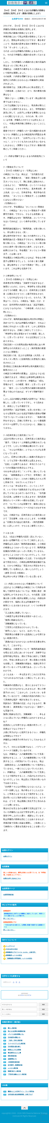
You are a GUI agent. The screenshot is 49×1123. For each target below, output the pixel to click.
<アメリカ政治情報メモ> (16, 1034)
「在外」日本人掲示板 (15, 1040)
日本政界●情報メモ (14, 1037)
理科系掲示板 (12, 1056)
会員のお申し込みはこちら (12, 878)
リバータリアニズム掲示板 (16, 1043)
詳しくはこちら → (9, 918)
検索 (43, 1004)
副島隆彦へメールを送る (14, 955)
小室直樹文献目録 (14, 1062)
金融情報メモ (12, 1059)
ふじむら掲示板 (13, 1068)
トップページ (10, 946)
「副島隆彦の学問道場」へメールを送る (19, 958)
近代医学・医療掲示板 (15, 1065)
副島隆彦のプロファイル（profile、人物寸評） (21, 952)
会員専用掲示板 (8, 894)
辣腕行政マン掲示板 (14, 1071)
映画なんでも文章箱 (14, 1050)
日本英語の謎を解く (14, 1046)
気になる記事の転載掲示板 (16, 1031)
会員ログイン (7, 856)
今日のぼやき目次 (12, 949)
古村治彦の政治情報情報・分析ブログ (20, 1094)
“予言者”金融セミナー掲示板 (17, 1074)
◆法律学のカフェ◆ (14, 1053)
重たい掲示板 (12, 1028)
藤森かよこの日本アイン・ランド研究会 (21, 1091)
